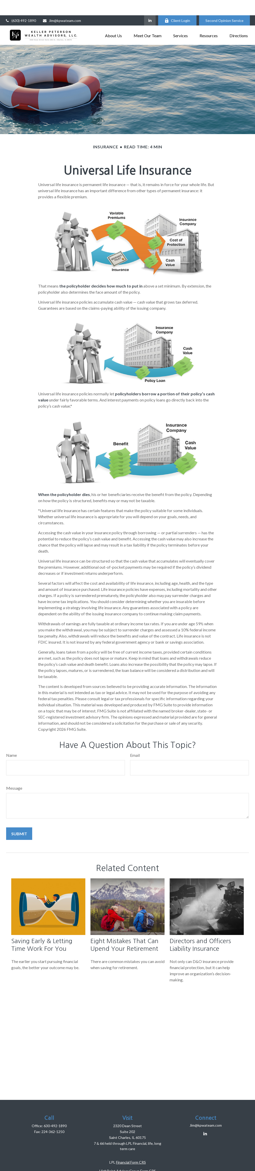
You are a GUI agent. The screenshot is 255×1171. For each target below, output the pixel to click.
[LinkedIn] (150, 5)
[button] (113, 19)
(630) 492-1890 (20, 5)
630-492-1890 (55, 1110)
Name (11, 739)
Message (14, 772)
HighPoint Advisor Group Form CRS (127, 1155)
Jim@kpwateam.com (61, 5)
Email (135, 739)
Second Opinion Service (224, 5)
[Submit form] (19, 818)
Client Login (177, 5)
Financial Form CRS (131, 1147)
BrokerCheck (178, 1164)
